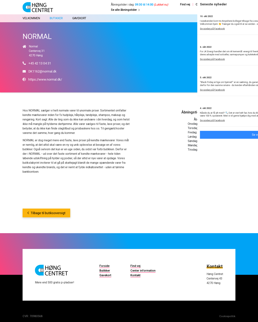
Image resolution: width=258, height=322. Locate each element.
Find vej (185, 4)
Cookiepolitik (226, 316)
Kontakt (231, 4)
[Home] (38, 7)
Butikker (104, 270)
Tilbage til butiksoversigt (46, 213)
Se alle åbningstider (125, 9)
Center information (208, 4)
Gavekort (105, 275)
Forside (104, 266)
